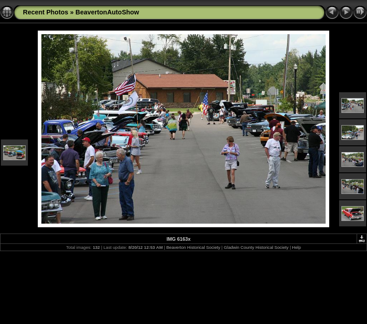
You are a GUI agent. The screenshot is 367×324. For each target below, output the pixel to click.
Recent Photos (45, 12)
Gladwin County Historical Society (256, 247)
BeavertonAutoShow (107, 12)
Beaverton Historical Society (193, 247)
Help (296, 247)
